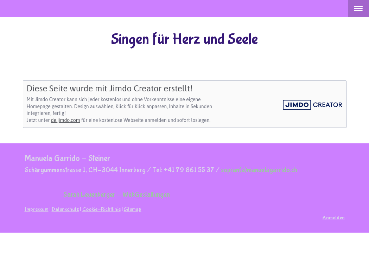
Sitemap (132, 209)
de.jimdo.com (65, 120)
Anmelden (334, 217)
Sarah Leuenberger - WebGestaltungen (116, 194)
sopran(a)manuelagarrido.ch (259, 170)
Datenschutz (65, 209)
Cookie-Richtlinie (101, 209)
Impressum (37, 209)
